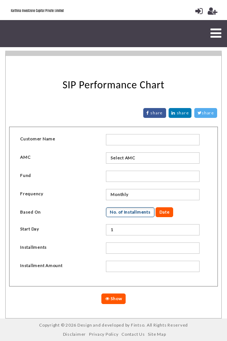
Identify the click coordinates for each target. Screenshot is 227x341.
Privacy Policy (104, 334)
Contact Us (133, 334)
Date (164, 212)
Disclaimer (74, 334)
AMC (25, 157)
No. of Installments (130, 212)
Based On (30, 212)
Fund (25, 175)
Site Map (157, 334)
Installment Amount (41, 265)
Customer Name (37, 138)
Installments (33, 247)
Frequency (31, 193)
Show (113, 299)
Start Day (29, 229)
